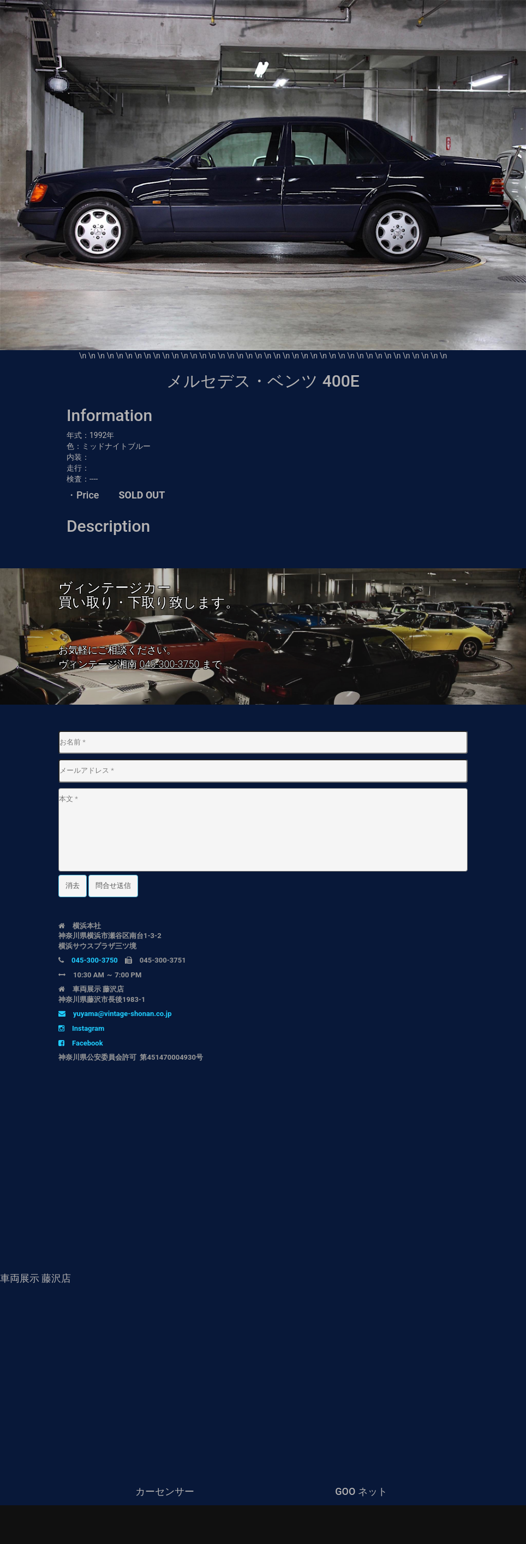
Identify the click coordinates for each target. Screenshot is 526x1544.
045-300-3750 (169, 664)
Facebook (80, 1043)
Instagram (81, 1028)
